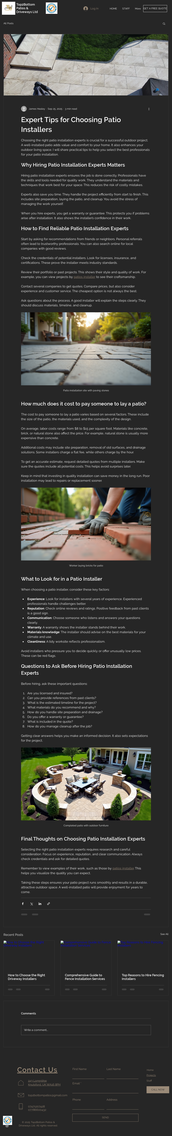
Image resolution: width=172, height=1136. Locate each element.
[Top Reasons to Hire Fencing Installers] (143, 955)
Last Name (114, 1069)
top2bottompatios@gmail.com (47, 1095)
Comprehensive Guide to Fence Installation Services (85, 977)
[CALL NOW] (158, 1089)
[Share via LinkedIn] (40, 903)
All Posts (9, 23)
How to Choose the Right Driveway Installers (26, 977)
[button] (164, 23)
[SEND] (105, 1118)
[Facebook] (7, 1118)
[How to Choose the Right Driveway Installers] (29, 955)
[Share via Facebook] (22, 903)
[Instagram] (7, 1126)
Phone (76, 1099)
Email (76, 1083)
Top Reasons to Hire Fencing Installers (143, 977)
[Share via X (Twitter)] (31, 903)
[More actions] (149, 109)
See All (164, 934)
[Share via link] (48, 903)
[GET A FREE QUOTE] (155, 8)
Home (150, 1070)
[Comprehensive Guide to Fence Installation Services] (86, 955)
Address (112, 1099)
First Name (79, 1069)
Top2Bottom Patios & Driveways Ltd (27, 8)
